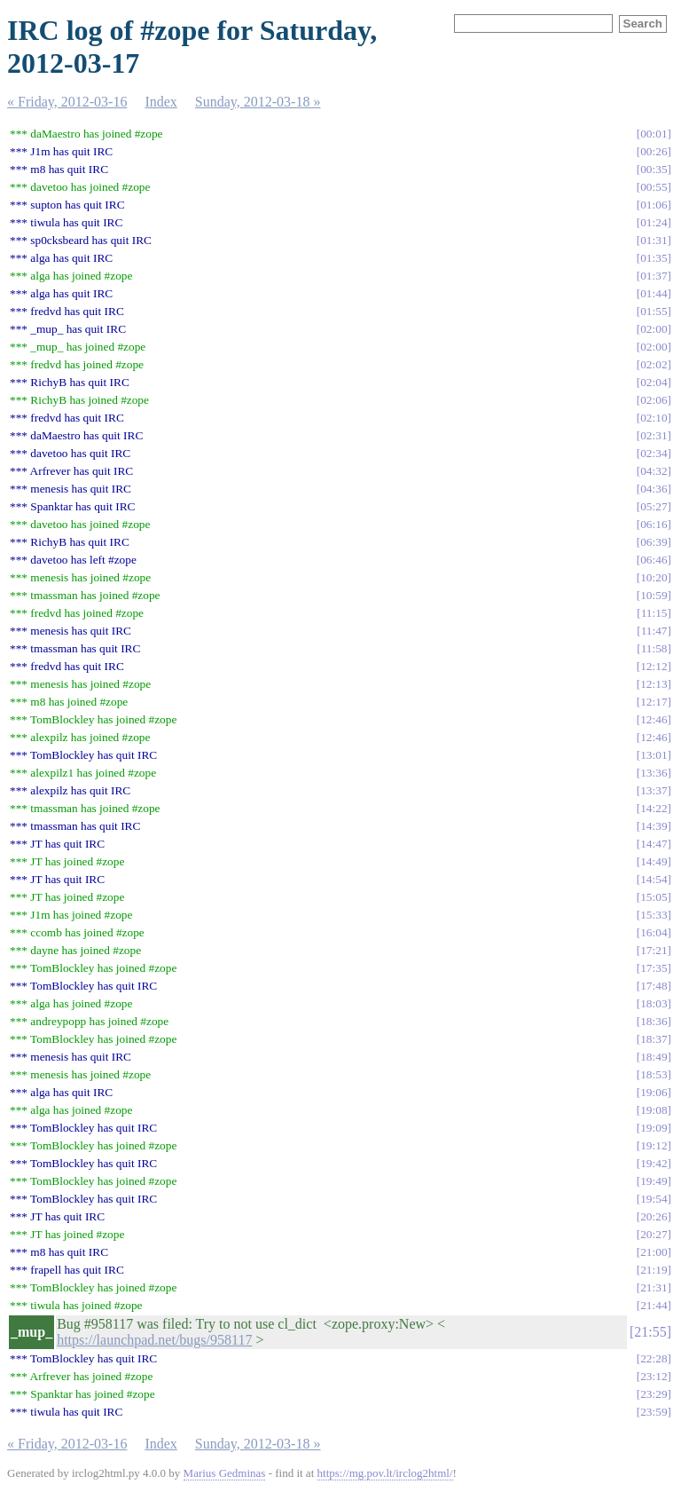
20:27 (653, 1234)
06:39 (653, 542)
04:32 (653, 471)
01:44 (653, 293)
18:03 (653, 1003)
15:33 (653, 914)
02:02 (653, 364)
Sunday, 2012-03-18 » (258, 101)
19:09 (653, 1127)
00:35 (653, 169)
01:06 (653, 204)
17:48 (653, 985)
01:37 (653, 275)
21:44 (653, 1305)
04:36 (653, 488)
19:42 (653, 1163)
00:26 (653, 151)
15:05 (653, 897)
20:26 (653, 1216)
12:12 (653, 666)
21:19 (653, 1269)
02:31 (653, 435)
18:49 (653, 1056)
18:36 (653, 1021)
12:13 (653, 684)
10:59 (653, 595)
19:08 (653, 1110)
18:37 (653, 1039)
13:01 (653, 755)
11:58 (654, 648)
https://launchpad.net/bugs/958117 (154, 1339)
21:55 (650, 1331)
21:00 (653, 1252)
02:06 (653, 400)
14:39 (653, 826)
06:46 (653, 559)
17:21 (653, 950)
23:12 (653, 1376)
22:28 (653, 1358)
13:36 (653, 772)
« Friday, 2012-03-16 (67, 101)
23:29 (653, 1394)
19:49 (653, 1181)
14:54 (653, 879)
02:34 (653, 453)
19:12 (653, 1145)
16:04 (653, 932)
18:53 (653, 1074)
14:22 (653, 808)
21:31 (653, 1287)
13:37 (653, 790)
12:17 (653, 701)
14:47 (653, 843)
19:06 (653, 1092)
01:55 (653, 311)
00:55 (653, 186)
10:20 (653, 577)
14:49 (653, 861)
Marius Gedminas (225, 1473)
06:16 (653, 524)
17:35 (653, 968)
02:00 (653, 329)
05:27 (653, 506)
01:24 (653, 222)
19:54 (653, 1198)
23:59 (653, 1411)
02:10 (653, 417)
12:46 (653, 719)
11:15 (654, 613)
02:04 (653, 382)
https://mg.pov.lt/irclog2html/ (385, 1473)
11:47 (654, 630)
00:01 (653, 133)
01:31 (653, 240)
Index (160, 101)
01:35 (653, 257)
